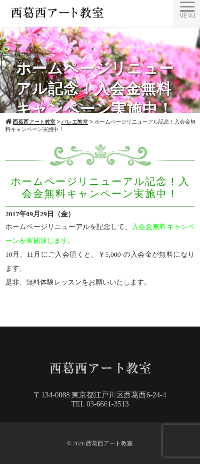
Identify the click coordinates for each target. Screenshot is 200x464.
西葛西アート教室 (109, 443)
